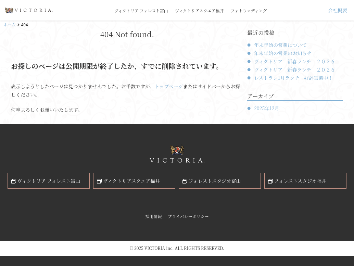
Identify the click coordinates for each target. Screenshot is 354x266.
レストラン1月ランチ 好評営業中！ (293, 77)
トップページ (169, 86)
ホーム (9, 24)
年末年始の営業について (280, 44)
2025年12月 (266, 108)
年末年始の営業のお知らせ (283, 53)
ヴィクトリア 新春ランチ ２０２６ (294, 61)
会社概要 (337, 10)
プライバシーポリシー (188, 216)
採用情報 (153, 216)
